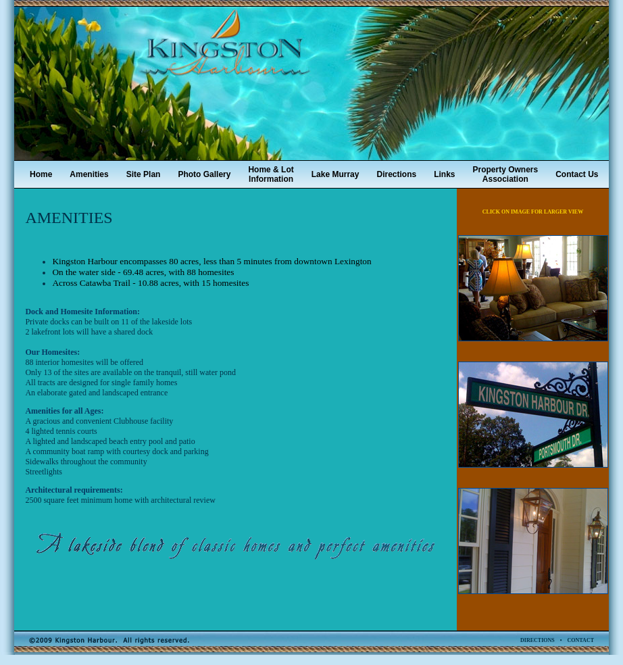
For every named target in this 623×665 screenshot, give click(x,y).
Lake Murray (335, 174)
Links (444, 174)
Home (41, 174)
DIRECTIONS (537, 640)
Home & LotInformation (270, 174)
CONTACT (581, 640)
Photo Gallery (204, 174)
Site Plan (143, 174)
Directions (396, 174)
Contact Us (576, 174)
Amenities (89, 174)
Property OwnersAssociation (506, 174)
